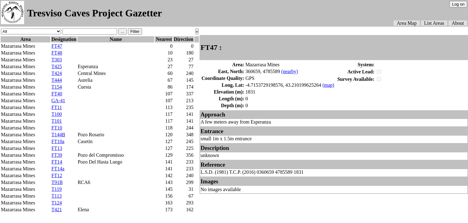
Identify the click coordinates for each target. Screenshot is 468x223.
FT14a (57, 168)
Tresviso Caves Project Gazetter (94, 13)
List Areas (434, 23)
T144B (58, 134)
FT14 (56, 161)
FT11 (56, 107)
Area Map (406, 23)
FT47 (56, 46)
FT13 (56, 148)
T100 (56, 114)
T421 (56, 209)
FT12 (56, 175)
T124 (56, 202)
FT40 (56, 93)
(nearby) (289, 71)
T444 (56, 80)
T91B (56, 182)
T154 (56, 87)
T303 (56, 59)
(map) (328, 85)
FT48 (56, 52)
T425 (56, 66)
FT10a (57, 141)
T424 (56, 73)
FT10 (56, 127)
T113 (56, 196)
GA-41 (58, 100)
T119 (56, 189)
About (458, 23)
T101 (56, 121)
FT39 (56, 155)
